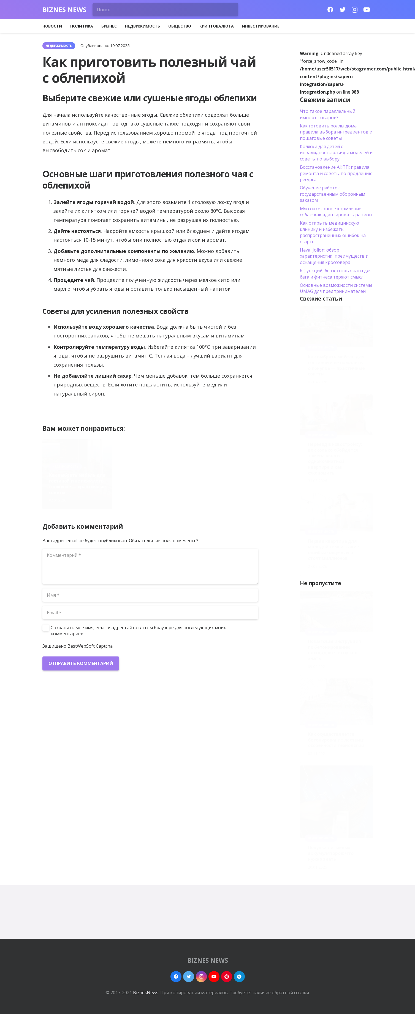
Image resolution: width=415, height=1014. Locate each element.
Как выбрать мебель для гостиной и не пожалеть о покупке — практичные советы (77, 483)
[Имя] (150, 595)
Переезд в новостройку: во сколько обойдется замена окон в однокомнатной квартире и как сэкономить (148, 478)
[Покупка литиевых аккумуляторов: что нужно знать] (336, 801)
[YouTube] (367, 10)
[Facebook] (330, 10)
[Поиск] (165, 9)
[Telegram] (239, 976)
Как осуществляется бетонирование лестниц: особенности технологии (336, 740)
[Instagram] (355, 10)
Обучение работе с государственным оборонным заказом (332, 194)
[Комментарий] (150, 566)
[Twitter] (343, 10)
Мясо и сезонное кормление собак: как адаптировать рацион (336, 212)
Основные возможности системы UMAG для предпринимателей (336, 288)
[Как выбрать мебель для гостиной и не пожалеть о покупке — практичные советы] (336, 326)
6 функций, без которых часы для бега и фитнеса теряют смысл (335, 274)
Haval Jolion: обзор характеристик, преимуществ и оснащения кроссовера (334, 256)
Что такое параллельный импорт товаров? (327, 114)
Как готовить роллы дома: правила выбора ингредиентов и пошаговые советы (336, 132)
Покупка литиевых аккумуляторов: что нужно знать (330, 853)
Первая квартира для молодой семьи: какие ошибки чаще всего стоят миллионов (220, 483)
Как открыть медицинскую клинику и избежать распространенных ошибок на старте (333, 232)
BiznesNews (145, 993)
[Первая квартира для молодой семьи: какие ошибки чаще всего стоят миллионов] (336, 512)
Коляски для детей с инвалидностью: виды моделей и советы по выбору (336, 152)
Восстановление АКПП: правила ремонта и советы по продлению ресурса (336, 173)
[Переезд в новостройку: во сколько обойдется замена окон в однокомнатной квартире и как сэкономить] (336, 414)
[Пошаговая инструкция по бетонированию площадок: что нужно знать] (336, 611)
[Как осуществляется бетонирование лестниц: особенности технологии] (336, 701)
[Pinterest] (226, 976)
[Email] (150, 612)
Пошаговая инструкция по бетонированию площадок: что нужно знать (334, 649)
